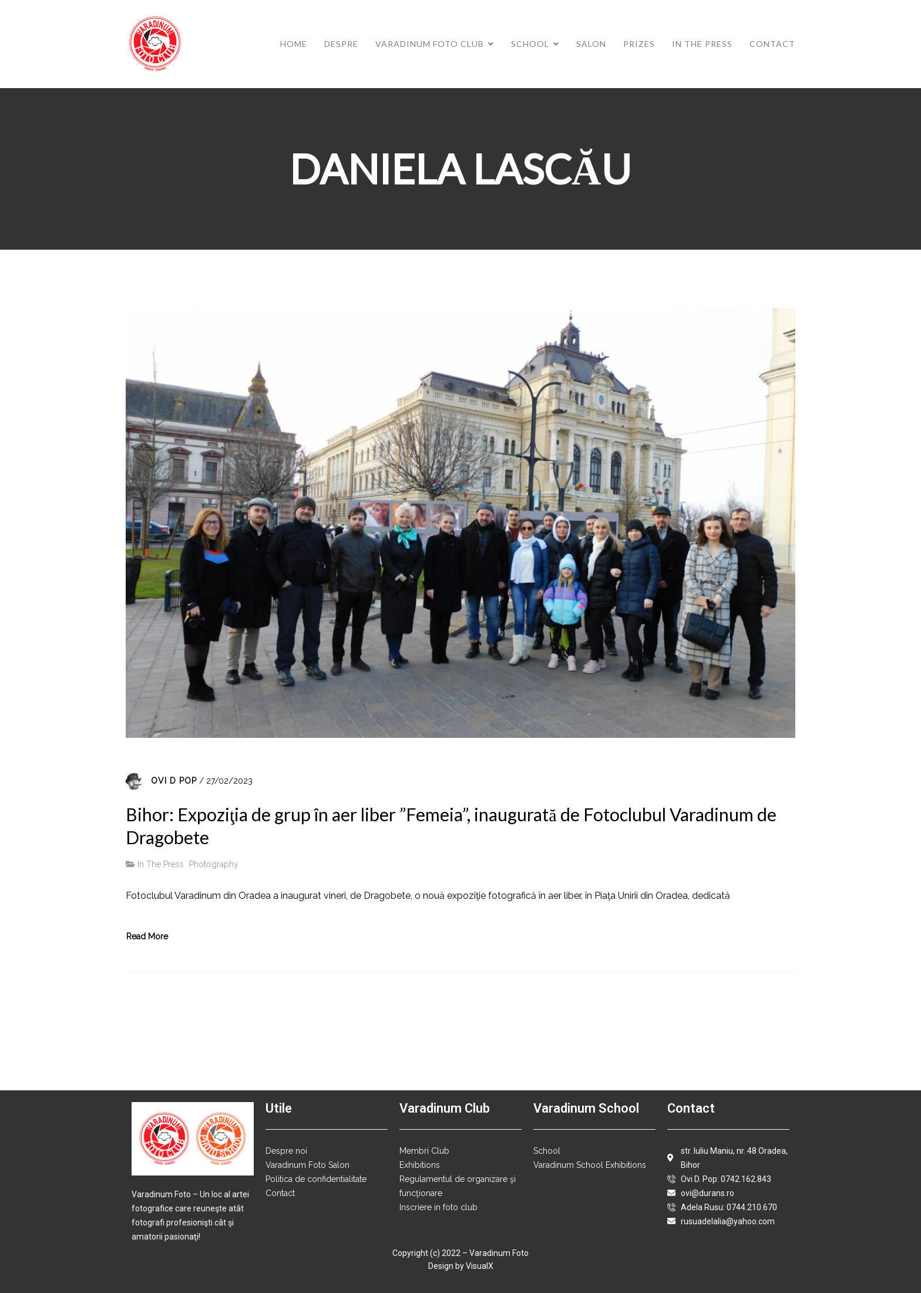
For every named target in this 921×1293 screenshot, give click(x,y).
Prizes (639, 44)
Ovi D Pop (174, 780)
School (530, 44)
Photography (213, 864)
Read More (147, 936)
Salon (591, 44)
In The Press (702, 44)
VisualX (479, 1266)
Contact (772, 44)
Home (293, 44)
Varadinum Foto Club (429, 44)
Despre (341, 44)
